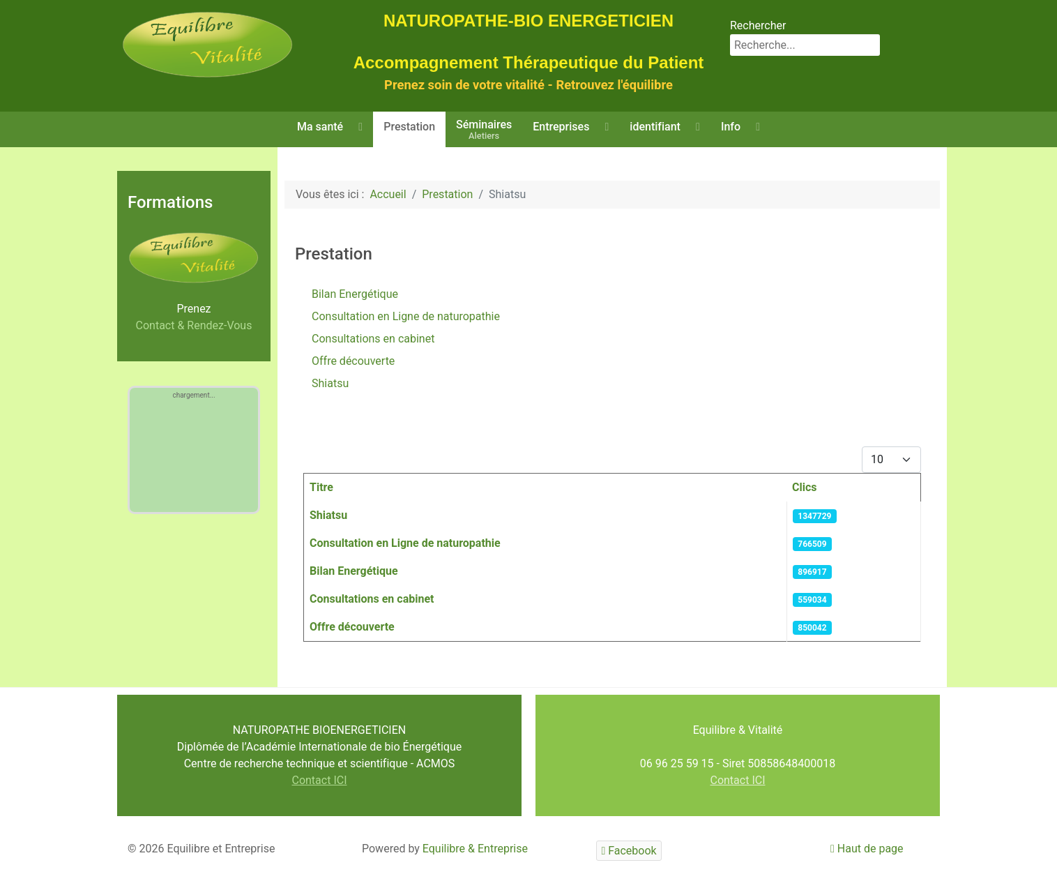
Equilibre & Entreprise (475, 848)
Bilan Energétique (355, 294)
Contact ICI (319, 780)
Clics (804, 487)
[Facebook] (629, 851)
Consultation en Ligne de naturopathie (406, 316)
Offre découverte (353, 361)
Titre (321, 487)
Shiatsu (330, 383)
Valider (938, 841)
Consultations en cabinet (373, 338)
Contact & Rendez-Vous (194, 325)
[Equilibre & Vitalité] (208, 43)
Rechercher (758, 25)
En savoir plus (936, 809)
